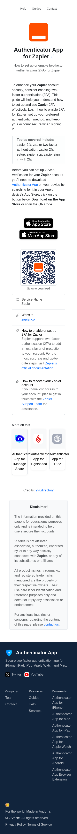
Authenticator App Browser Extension (62, 774)
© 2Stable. (13, 818)
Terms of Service (40, 824)
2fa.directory (45, 490)
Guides (36, 8)
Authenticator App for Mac (62, 716)
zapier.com (29, 319)
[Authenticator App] (31, 653)
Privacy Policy (15, 824)
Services (35, 711)
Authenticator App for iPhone (62, 702)
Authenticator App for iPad (62, 728)
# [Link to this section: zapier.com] (52, 56)
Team (9, 697)
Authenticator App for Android (62, 758)
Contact (52, 8)
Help (23, 8)
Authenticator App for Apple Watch (62, 741)
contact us (51, 624)
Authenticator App (25, 184)
